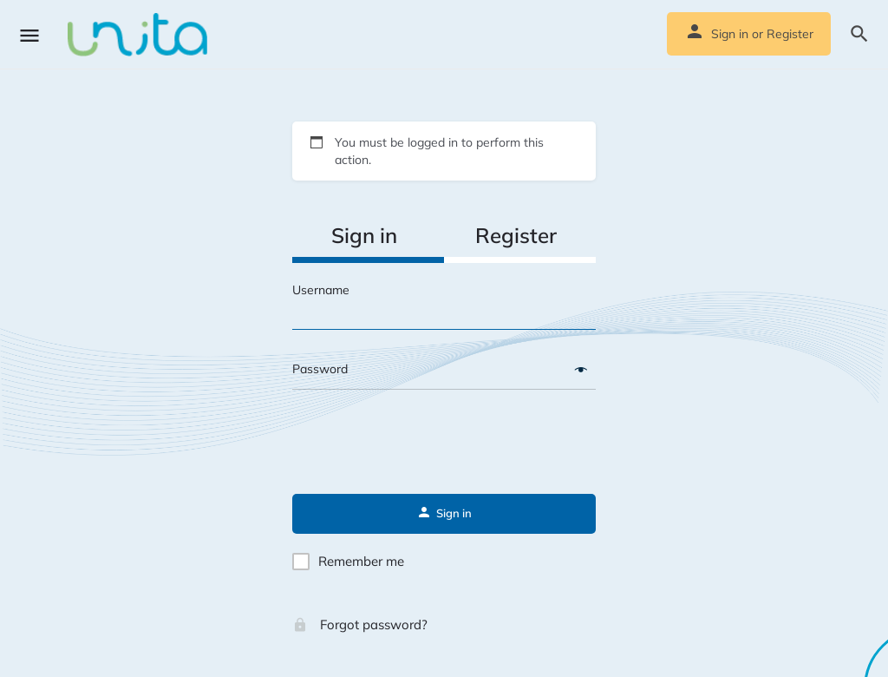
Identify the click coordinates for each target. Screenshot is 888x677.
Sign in (729, 34)
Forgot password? (360, 624)
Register (790, 34)
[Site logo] (140, 34)
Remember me (361, 561)
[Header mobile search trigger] (859, 34)
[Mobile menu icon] (29, 35)
